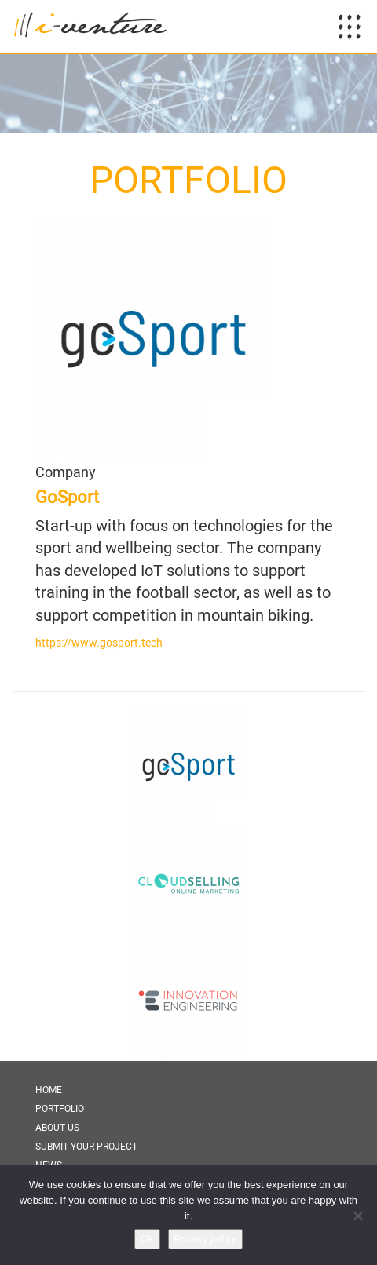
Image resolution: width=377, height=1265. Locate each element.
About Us (57, 1127)
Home (48, 1090)
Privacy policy (205, 1239)
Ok (147, 1239)
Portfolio (59, 1108)
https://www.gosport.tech (99, 642)
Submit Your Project (86, 1146)
